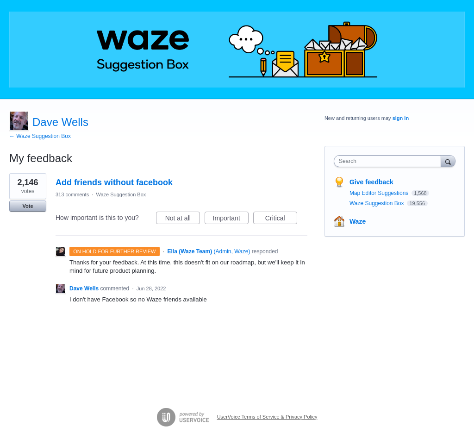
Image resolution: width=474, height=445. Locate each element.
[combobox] (389, 161)
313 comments (72, 194)
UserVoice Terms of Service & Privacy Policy (267, 417)
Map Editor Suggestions (379, 193)
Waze (357, 221)
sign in (401, 118)
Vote (27, 206)
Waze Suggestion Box (121, 194)
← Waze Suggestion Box (40, 136)
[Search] (448, 161)
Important (231, 219)
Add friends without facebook (114, 182)
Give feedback (371, 182)
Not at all (182, 219)
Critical (281, 219)
